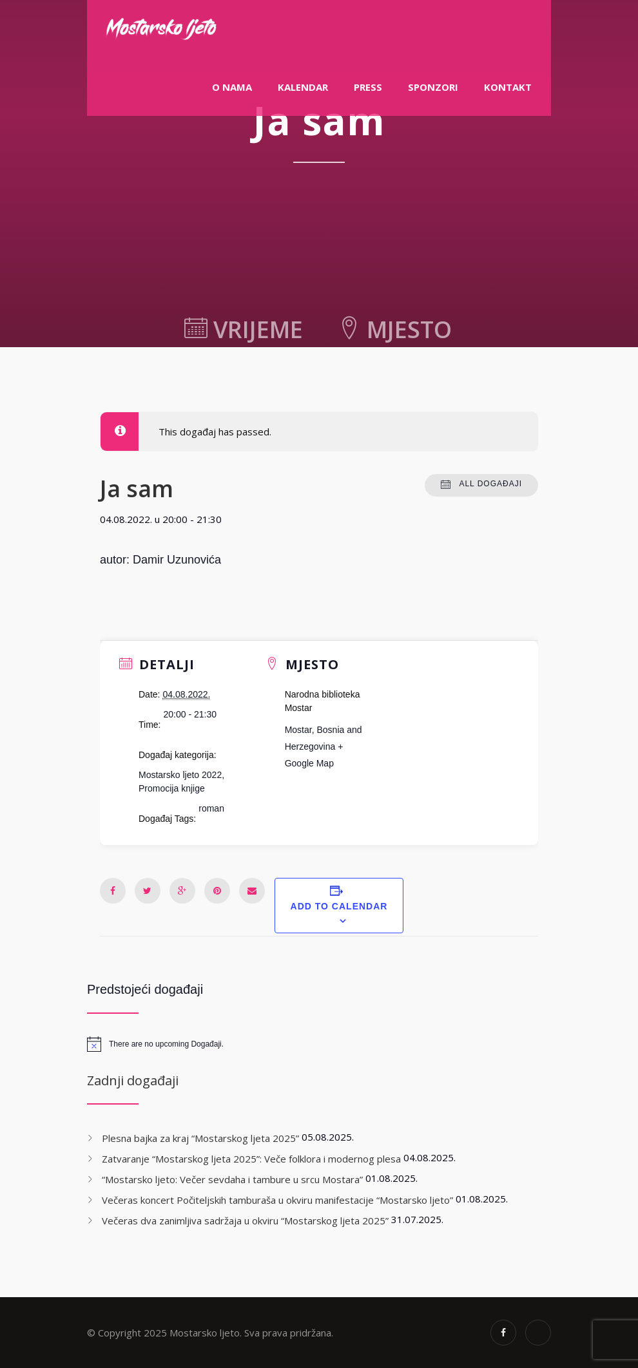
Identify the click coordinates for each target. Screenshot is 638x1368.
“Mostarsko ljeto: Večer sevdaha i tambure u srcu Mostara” (232, 1179)
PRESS (368, 87)
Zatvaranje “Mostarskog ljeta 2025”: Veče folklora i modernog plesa (251, 1158)
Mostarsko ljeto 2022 (180, 775)
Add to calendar (339, 906)
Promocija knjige (172, 788)
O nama (232, 87)
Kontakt (508, 87)
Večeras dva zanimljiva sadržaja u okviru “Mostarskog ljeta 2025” (245, 1220)
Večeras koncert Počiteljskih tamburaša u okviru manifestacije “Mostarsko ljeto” (277, 1199)
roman (211, 808)
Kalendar (303, 87)
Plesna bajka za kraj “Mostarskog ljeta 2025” (200, 1138)
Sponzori (433, 87)
